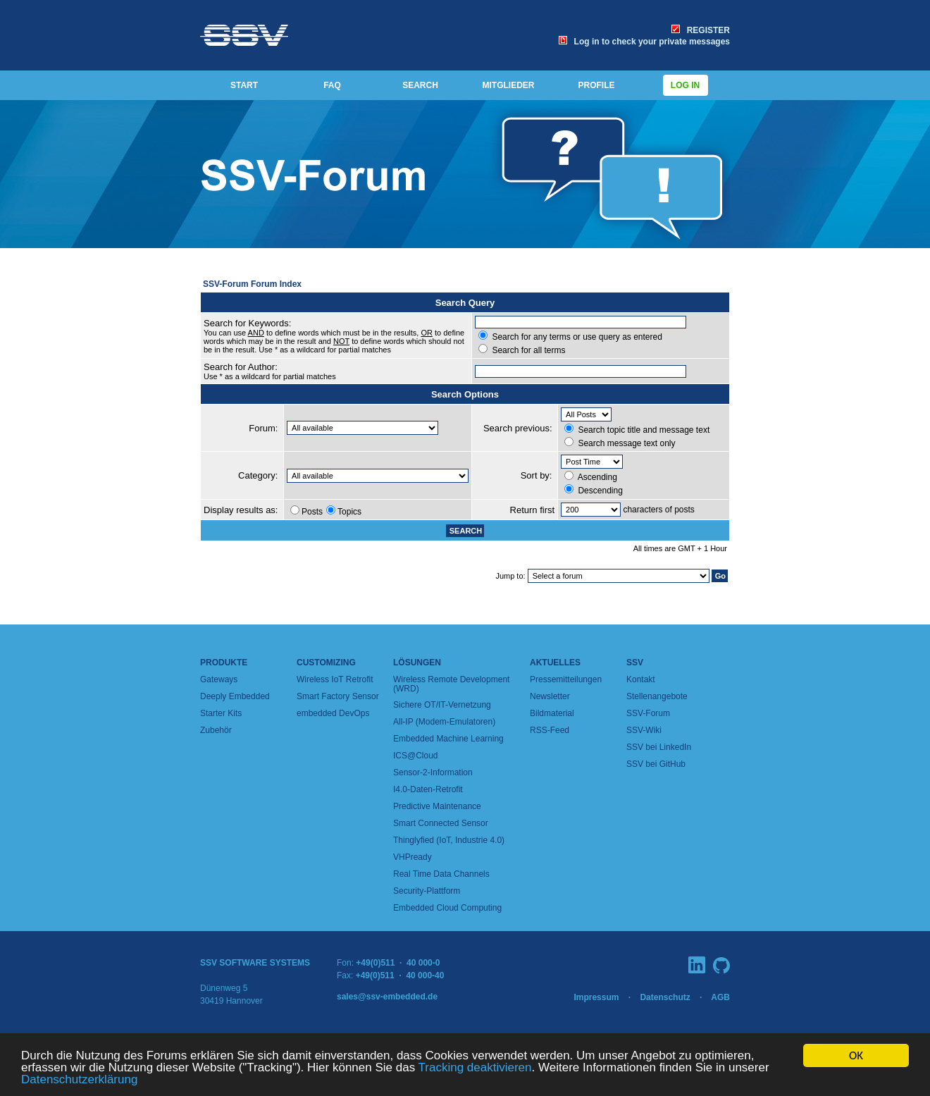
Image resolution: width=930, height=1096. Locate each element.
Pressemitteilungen (566, 679)
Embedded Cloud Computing (447, 908)
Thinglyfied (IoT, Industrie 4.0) (448, 840)
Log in (685, 85)
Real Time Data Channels (441, 874)
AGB (720, 997)
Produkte (223, 662)
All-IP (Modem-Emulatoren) (444, 722)
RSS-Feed (549, 730)
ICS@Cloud (415, 756)
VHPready (412, 857)
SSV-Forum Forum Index (252, 284)
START (244, 85)
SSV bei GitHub (656, 764)
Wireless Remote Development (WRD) (451, 684)
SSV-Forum (648, 713)
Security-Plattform (426, 891)
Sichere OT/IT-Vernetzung (442, 705)
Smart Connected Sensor (440, 823)
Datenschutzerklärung (79, 1080)
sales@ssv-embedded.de (387, 997)
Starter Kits (221, 713)
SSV (634, 662)
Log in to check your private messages (644, 42)
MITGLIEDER (509, 85)
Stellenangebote (657, 696)
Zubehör (216, 730)
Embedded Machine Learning (448, 739)
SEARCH (420, 85)
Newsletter (550, 696)
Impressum (596, 997)
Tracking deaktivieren (475, 1068)
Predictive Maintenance (437, 806)
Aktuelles (555, 662)
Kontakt (640, 679)
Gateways (218, 679)
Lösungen (417, 662)
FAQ (332, 85)
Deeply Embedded (235, 696)
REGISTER (700, 30)
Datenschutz (665, 997)
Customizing (326, 662)
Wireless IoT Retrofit (335, 679)
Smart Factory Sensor (338, 696)
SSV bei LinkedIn (658, 747)
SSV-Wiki (644, 730)
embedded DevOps (333, 713)
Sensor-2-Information (433, 772)
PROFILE (596, 85)
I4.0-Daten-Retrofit (428, 789)
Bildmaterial (552, 713)
